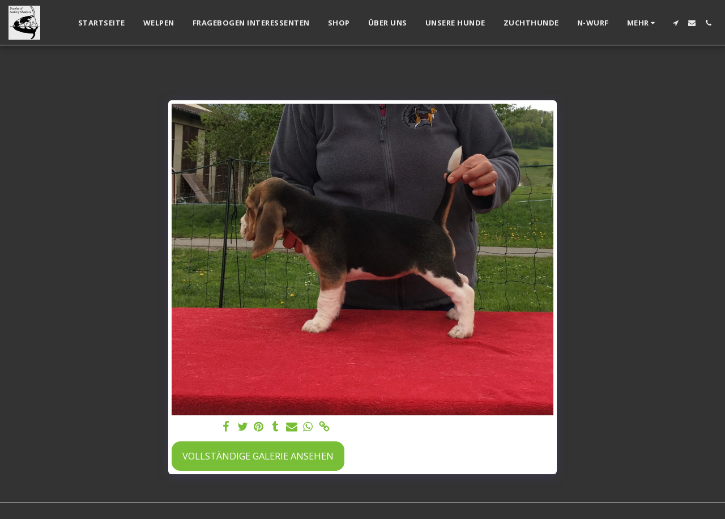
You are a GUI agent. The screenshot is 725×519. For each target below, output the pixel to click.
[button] (675, 23)
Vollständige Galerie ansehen (258, 455)
